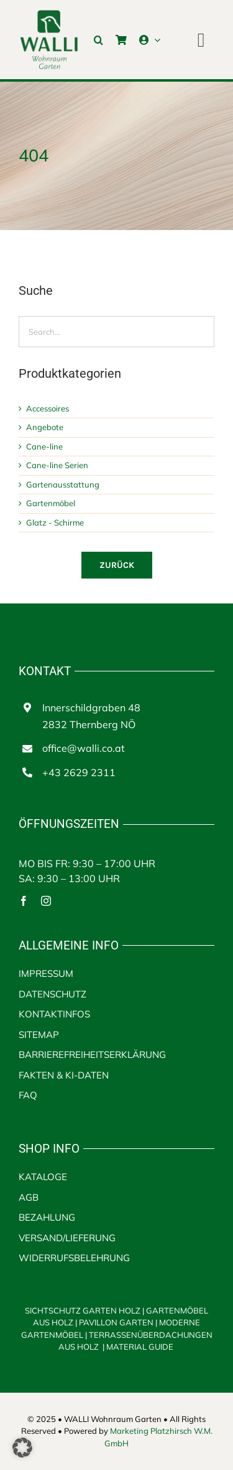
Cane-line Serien (57, 465)
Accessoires (47, 408)
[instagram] (46, 901)
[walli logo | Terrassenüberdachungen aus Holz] (49, 14)
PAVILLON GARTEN (116, 1322)
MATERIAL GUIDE (139, 1347)
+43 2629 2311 (79, 772)
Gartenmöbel (50, 503)
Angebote (44, 427)
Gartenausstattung (62, 484)
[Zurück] (116, 565)
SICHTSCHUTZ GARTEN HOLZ (85, 1310)
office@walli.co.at (83, 748)
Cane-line (44, 446)
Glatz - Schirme (55, 522)
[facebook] (24, 901)
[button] (98, 40)
